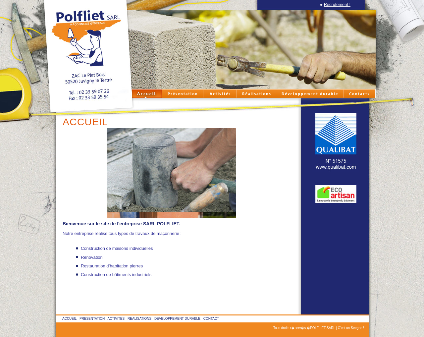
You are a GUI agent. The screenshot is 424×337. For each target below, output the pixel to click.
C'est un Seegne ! (351, 328)
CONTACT (211, 318)
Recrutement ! (337, 4)
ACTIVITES (116, 318)
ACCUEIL (69, 318)
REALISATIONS (139, 318)
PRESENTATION (92, 318)
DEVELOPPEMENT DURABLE (177, 318)
